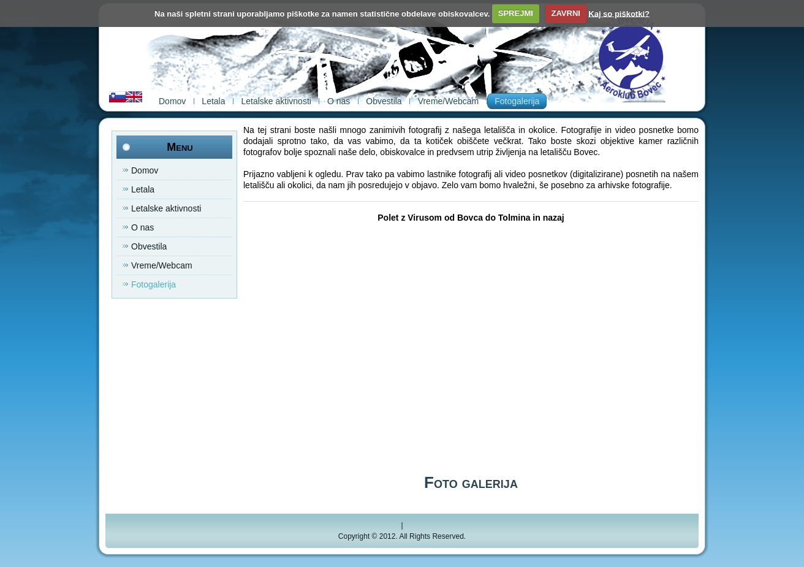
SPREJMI (515, 13)
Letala (213, 101)
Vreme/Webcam (448, 101)
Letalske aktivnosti (276, 101)
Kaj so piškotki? (619, 13)
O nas (338, 101)
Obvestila (383, 101)
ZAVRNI (565, 13)
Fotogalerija (517, 101)
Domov (172, 101)
